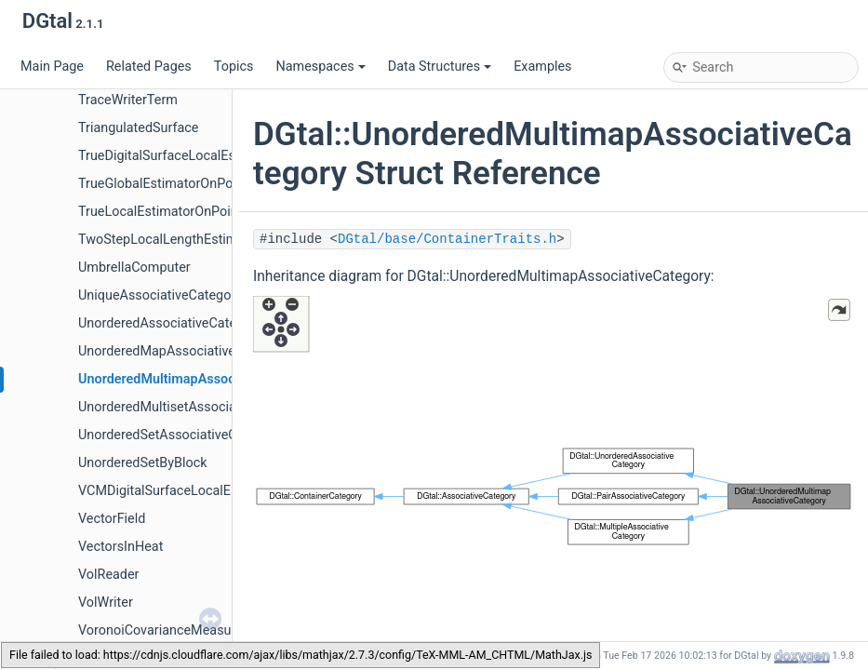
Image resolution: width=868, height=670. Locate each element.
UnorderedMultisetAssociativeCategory (194, 407)
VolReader (109, 575)
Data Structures (439, 66)
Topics (234, 66)
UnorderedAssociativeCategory (170, 323)
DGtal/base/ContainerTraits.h (447, 239)
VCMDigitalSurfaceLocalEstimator (179, 491)
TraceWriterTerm (128, 100)
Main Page (52, 66)
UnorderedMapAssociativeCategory (183, 351)
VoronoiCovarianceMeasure (160, 630)
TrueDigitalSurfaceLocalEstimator (178, 156)
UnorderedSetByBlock (142, 463)
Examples (542, 66)
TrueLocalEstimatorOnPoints (163, 212)
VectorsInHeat (120, 547)
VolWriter (105, 602)
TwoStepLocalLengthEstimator (169, 240)
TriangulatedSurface (138, 128)
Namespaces (320, 66)
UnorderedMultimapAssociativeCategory (200, 379)
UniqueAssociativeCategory (160, 295)
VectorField (111, 519)
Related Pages (149, 66)
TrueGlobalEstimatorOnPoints (166, 184)
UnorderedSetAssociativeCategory (180, 435)
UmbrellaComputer (134, 267)
